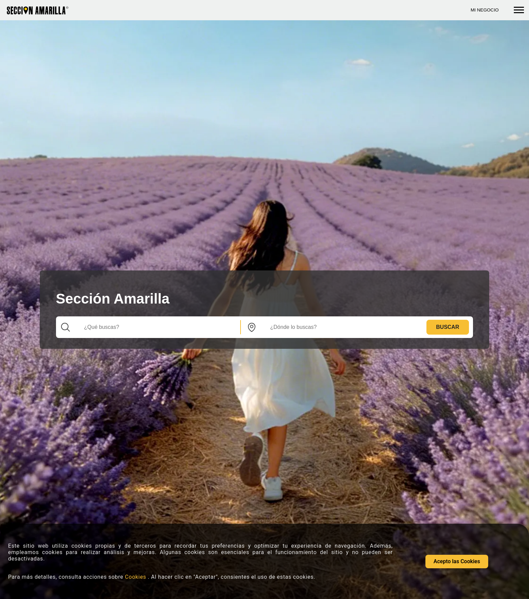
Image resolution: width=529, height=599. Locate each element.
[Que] (155, 327)
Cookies (136, 577)
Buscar (447, 327)
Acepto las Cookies (457, 561)
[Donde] (341, 327)
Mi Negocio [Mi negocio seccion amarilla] (485, 9)
